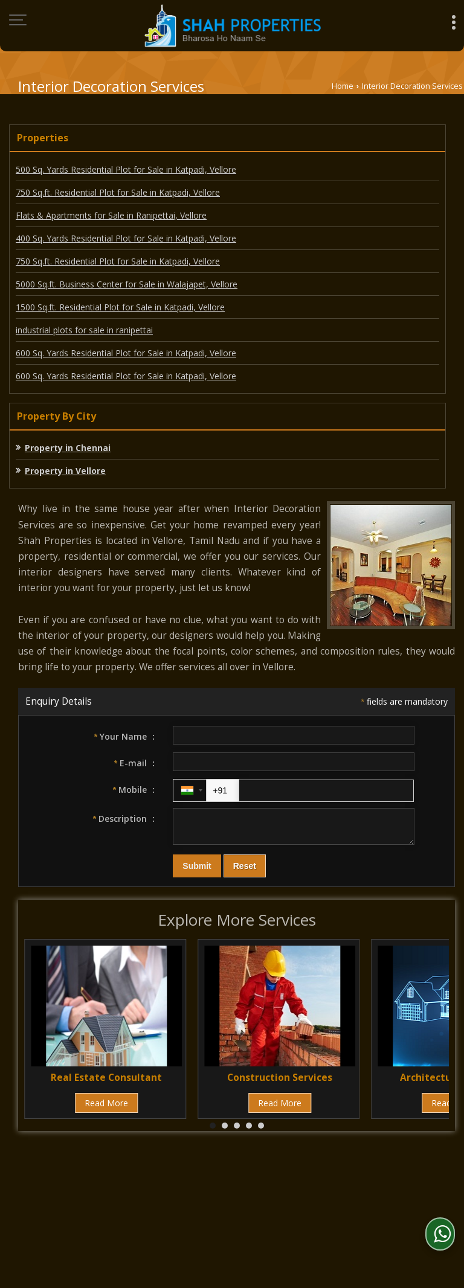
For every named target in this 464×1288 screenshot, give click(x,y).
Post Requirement (239, 1183)
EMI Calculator (326, 1183)
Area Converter (183, 1196)
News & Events (264, 1196)
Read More (106, 1108)
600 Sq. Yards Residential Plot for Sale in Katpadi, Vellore (126, 353)
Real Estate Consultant (106, 1083)
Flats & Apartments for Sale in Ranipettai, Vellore (111, 215)
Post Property (154, 1183)
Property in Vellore (65, 470)
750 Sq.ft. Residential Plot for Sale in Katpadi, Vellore (118, 192)
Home (342, 86)
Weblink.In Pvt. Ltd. (157, 1234)
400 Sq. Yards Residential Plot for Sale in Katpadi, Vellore (126, 238)
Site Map (332, 1196)
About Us (88, 1183)
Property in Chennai (68, 447)
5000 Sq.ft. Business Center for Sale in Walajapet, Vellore (126, 284)
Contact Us (110, 1196)
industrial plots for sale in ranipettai (84, 330)
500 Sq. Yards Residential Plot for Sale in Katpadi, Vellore (126, 169)
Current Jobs (400, 1183)
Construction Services (279, 1083)
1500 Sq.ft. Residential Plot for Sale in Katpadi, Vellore (120, 307)
